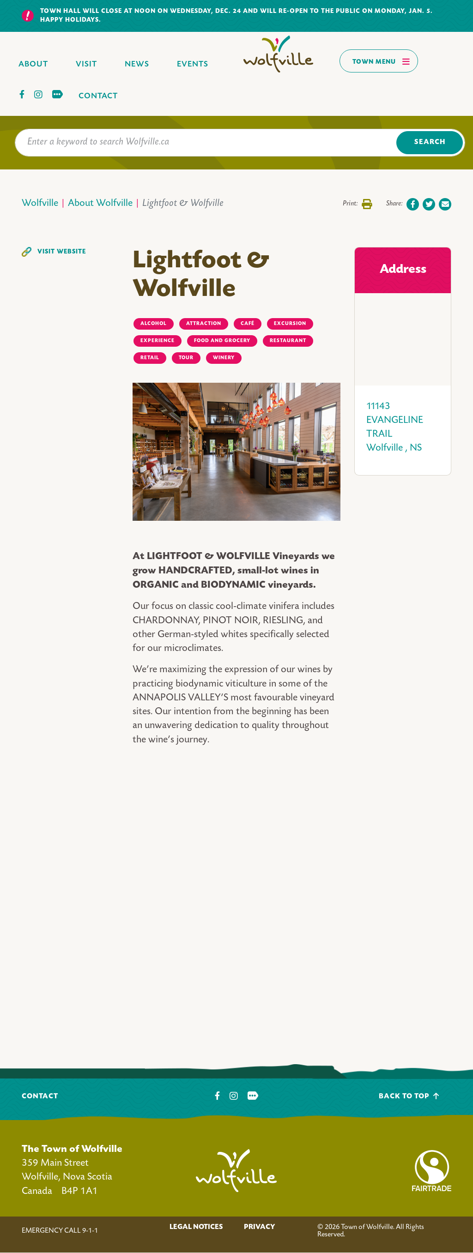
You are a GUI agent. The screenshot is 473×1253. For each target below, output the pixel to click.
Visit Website (61, 252)
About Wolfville (100, 204)
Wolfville (40, 204)
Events (192, 64)
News (137, 64)
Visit (86, 64)
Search (429, 142)
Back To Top (409, 1096)
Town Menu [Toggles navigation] (381, 61)
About (33, 64)
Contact (98, 96)
